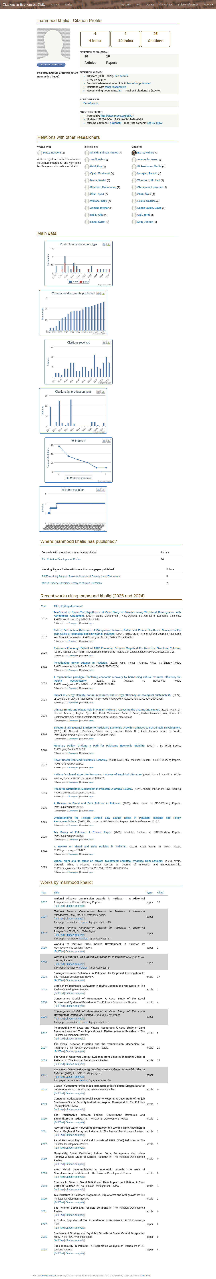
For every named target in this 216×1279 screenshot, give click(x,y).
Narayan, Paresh (147, 173)
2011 (44, 1075)
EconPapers (91, 103)
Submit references (188, 4)
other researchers (115, 86)
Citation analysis (74, 905)
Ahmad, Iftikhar (99, 207)
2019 (44, 1185)
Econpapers (73, 623)
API (138, 4)
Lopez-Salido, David (149, 207)
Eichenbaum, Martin (149, 166)
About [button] (208, 4)
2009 (44, 1104)
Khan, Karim (97, 221)
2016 (44, 1158)
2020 (44, 1198)
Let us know (154, 122)
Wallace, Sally (98, 200)
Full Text (59, 905)
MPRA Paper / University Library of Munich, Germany (72, 583)
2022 (44, 1224)
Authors (55, 4)
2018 (44, 1249)
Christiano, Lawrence (150, 187)
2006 (44, 1002)
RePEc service (49, 1275)
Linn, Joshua (145, 221)
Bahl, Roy (96, 166)
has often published (139, 83)
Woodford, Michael (148, 180)
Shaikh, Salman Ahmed (104, 152)
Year (45, 606)
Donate (150, 4)
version (83, 922)
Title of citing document (70, 606)
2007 (44, 902)
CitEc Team (145, 1275)
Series (68, 4)
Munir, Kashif (98, 180)
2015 (44, 1236)
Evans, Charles (146, 200)
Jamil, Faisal (97, 159)
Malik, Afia (96, 214)
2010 (44, 947)
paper (91, 623)
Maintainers (166, 4)
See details (121, 76)
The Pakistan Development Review (61, 559)
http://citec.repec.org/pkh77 (117, 115)
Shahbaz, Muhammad (103, 187)
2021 (44, 1211)
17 (120, 90)
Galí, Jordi (143, 214)
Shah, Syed (97, 194)
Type (151, 892)
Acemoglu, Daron (147, 159)
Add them (116, 122)
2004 (44, 976)
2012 (44, 1144)
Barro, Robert (145, 152)
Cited (162, 892)
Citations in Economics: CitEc (24, 4)
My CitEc (126, 4)
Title (58, 892)
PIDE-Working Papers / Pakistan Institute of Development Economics (81, 576)
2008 (44, 1060)
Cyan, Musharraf (100, 173)
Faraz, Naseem (52, 152)
